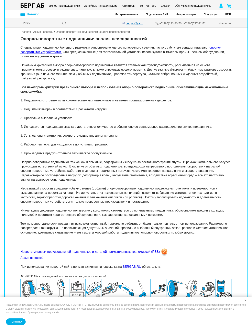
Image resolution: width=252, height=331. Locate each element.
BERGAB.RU (132, 266)
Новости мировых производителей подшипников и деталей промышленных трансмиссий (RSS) (94, 251)
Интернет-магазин (126, 14)
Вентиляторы (148, 5)
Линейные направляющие (100, 5)
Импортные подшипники (64, 5)
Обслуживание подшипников (192, 5)
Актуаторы (128, 5)
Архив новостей (31, 257)
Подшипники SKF (157, 14)
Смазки (165, 5)
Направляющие (186, 14)
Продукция (210, 14)
